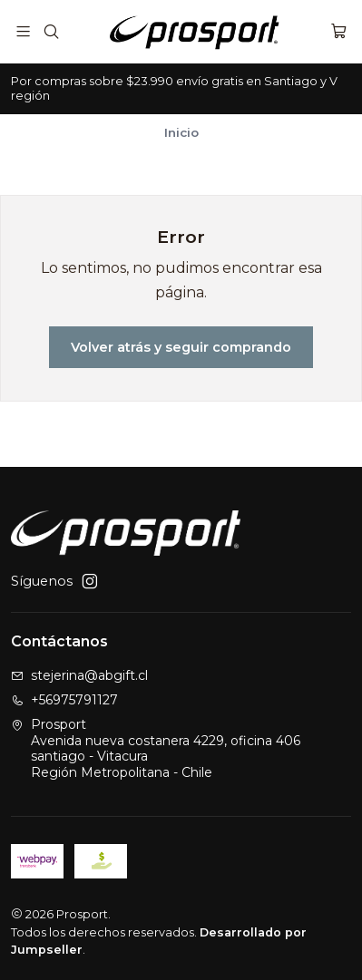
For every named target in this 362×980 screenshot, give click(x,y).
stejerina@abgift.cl (79, 675)
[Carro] (339, 31)
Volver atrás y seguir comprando (181, 347)
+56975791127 (64, 700)
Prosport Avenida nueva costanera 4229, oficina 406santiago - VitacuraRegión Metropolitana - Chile (155, 748)
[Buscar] (50, 31)
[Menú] (23, 31)
